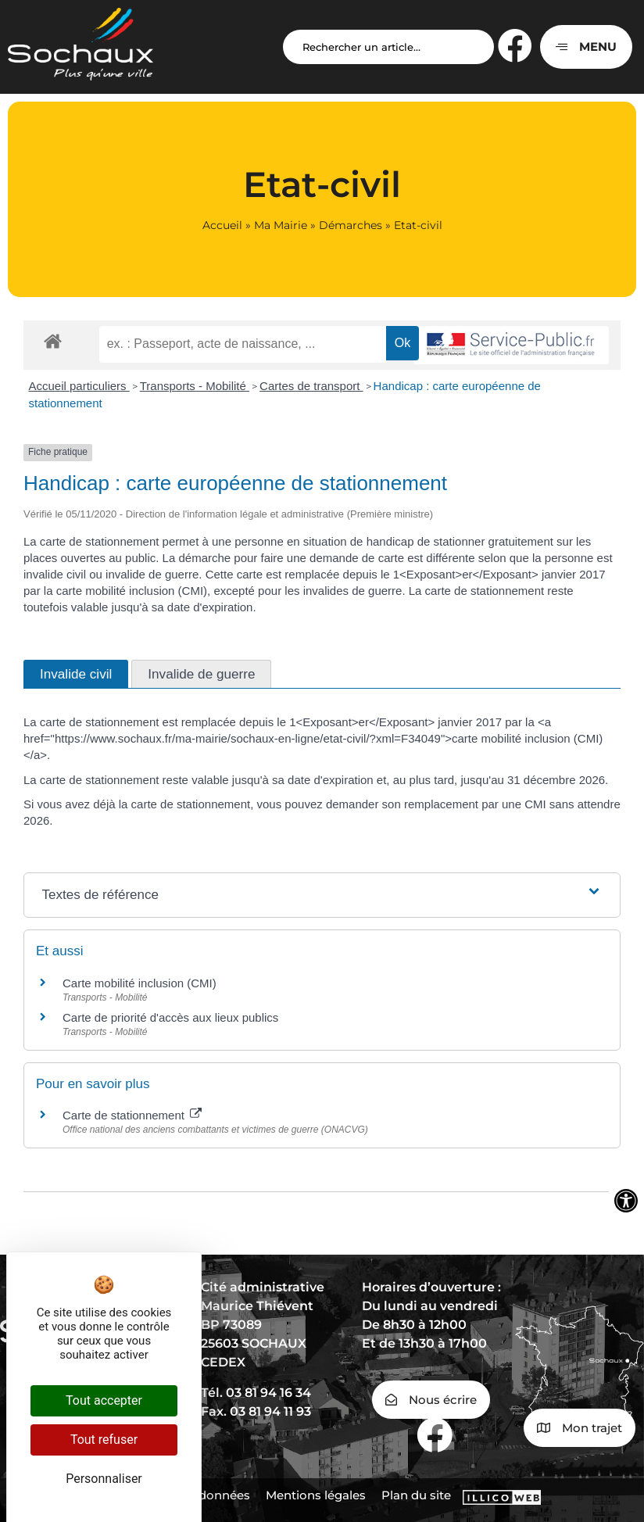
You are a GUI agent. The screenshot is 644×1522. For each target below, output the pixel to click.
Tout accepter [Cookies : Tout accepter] (104, 1400)
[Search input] (388, 47)
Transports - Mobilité (194, 385)
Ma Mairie (280, 225)
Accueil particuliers (79, 385)
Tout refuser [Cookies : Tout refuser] (104, 1439)
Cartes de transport (311, 385)
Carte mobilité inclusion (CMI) (139, 983)
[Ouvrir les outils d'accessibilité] (626, 1201)
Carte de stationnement (132, 1115)
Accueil (222, 225)
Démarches (350, 225)
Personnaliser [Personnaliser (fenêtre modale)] (104, 1478)
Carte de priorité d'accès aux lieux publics (170, 1017)
